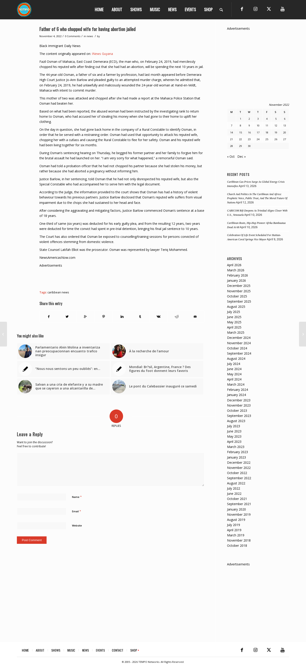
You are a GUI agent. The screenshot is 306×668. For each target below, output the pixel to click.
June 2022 (234, 493)
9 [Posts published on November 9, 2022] (249, 125)
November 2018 (239, 540)
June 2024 (234, 369)
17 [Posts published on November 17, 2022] (258, 132)
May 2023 (234, 436)
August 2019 (236, 519)
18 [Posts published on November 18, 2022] (267, 132)
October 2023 (237, 410)
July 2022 (233, 488)
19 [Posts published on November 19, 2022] (275, 132)
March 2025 (235, 332)
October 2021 (237, 499)
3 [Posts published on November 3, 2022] (258, 118)
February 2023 (237, 452)
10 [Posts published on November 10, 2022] (258, 125)
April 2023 (234, 441)
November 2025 (239, 291)
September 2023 (239, 416)
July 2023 (233, 426)
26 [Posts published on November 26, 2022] (275, 139)
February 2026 (237, 275)
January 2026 (236, 280)
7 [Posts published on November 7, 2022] (231, 125)
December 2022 (238, 462)
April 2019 (234, 530)
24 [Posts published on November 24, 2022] (258, 139)
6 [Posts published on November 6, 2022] (284, 118)
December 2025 (238, 285)
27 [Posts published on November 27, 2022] (284, 139)
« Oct (231, 156)
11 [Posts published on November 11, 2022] (267, 125)
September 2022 (239, 478)
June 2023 (234, 431)
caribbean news (58, 292)
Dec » (241, 156)
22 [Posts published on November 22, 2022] (240, 139)
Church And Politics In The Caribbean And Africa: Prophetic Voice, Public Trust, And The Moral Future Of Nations (257, 198)
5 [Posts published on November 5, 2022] (276, 118)
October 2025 (237, 296)
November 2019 (239, 514)
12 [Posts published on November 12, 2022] (275, 125)
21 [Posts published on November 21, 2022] (231, 139)
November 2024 (239, 343)
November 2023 (239, 405)
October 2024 (237, 348)
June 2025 (234, 317)
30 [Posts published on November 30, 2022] (249, 146)
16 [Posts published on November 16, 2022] (249, 132)
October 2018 (237, 545)
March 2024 (235, 384)
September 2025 (239, 301)
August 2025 (236, 306)
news (90, 36)
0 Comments (72, 36)
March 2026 (235, 270)
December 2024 (238, 337)
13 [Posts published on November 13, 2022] (284, 125)
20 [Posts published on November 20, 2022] (284, 132)
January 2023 (236, 457)
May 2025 (234, 322)
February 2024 (237, 389)
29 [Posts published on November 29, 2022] (240, 146)
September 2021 (239, 504)
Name (77, 497)
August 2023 (236, 421)
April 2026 (234, 265)
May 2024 (234, 374)
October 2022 (237, 473)
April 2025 (234, 327)
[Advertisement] (121, 278)
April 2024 (234, 379)
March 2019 (235, 535)
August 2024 (236, 358)
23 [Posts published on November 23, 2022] (249, 139)
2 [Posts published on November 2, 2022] (249, 118)
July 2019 (233, 525)
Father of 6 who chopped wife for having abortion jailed (87, 28)
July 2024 (233, 364)
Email (76, 511)
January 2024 (236, 395)
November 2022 (239, 468)
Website (77, 525)
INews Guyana (102, 54)
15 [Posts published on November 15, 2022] (240, 132)
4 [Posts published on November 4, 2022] (267, 118)
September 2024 (239, 353)
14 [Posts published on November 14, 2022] (231, 132)
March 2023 (235, 447)
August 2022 (236, 483)
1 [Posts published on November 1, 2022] (240, 118)
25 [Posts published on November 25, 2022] (267, 139)
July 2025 (233, 312)
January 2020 (236, 509)
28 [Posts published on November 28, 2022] (231, 146)
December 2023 (238, 400)
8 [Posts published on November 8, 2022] (240, 125)
